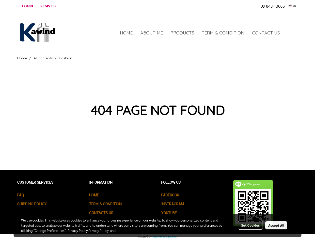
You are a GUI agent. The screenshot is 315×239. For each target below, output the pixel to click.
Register (48, 6)
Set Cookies (250, 225)
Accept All (276, 225)
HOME (126, 33)
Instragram (172, 204)
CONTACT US (266, 33)
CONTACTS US (101, 213)
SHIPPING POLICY (32, 204)
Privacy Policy (98, 230)
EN (292, 5)
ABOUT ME (151, 33)
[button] (291, 33)
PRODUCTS (182, 33)
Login (27, 6)
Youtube (169, 213)
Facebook (170, 195)
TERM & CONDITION (223, 33)
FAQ (20, 195)
